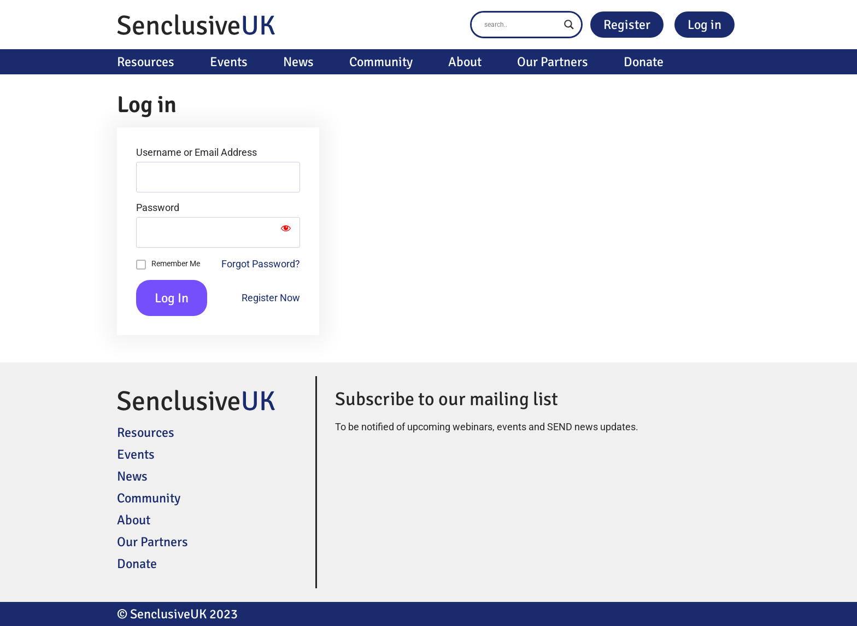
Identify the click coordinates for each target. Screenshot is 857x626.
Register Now (271, 297)
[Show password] (286, 232)
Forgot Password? (260, 264)
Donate (644, 62)
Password (157, 208)
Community (381, 62)
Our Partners (552, 62)
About (465, 62)
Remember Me (175, 263)
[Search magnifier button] (569, 24)
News (298, 62)
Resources (145, 62)
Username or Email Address (196, 152)
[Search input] (521, 24)
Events (229, 62)
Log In (172, 298)
